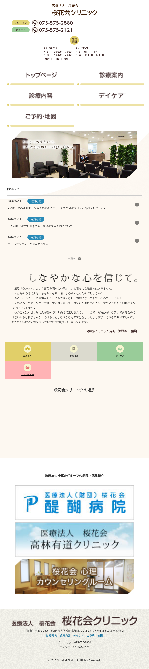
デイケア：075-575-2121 (74, 647)
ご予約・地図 (95, 635)
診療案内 (51, 635)
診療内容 (65, 635)
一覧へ (72, 258)
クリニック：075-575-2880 (74, 642)
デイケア (78, 635)
